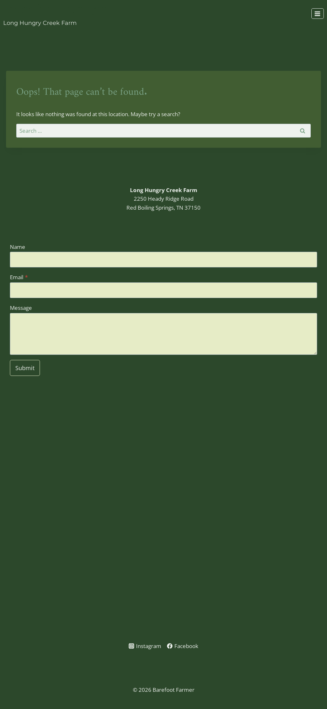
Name (17, 246)
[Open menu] (317, 13)
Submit (24, 368)
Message (21, 307)
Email (19, 277)
